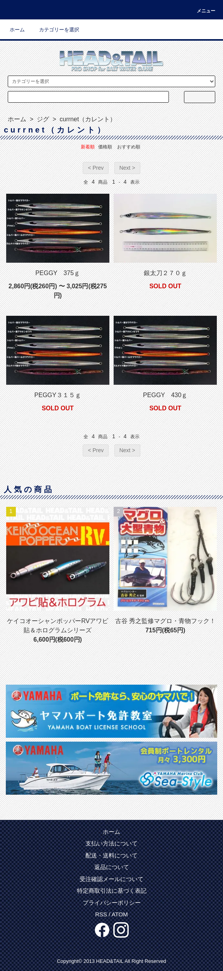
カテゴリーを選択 (54, 30)
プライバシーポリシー (112, 902)
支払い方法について (111, 843)
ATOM (120, 914)
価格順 (105, 147)
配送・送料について (111, 855)
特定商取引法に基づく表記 (111, 890)
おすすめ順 (128, 147)
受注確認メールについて (111, 879)
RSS (101, 914)
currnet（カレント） (87, 119)
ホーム (17, 30)
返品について (111, 867)
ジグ (42, 119)
